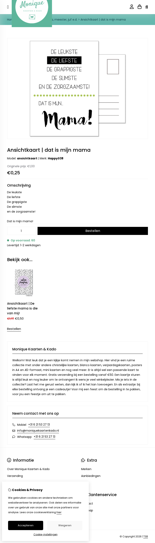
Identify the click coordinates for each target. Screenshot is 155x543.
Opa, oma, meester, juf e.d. (58, 20)
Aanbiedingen (91, 476)
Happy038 (55, 158)
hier (59, 512)
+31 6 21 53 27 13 (39, 425)
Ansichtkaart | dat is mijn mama (103, 20)
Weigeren (64, 525)
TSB (145, 536)
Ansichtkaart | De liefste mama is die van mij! (22, 308)
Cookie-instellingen (46, 534)
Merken (86, 469)
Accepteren (26, 525)
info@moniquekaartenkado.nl (38, 431)
